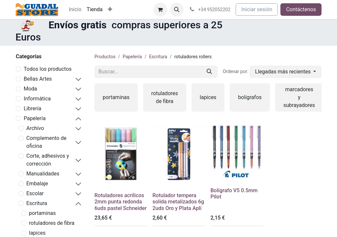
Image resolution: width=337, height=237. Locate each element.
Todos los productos (48, 69)
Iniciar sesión (256, 9)
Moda (30, 89)
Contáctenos (301, 9)
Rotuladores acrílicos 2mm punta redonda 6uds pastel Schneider (120, 201)
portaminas (42, 213)
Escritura (36, 203)
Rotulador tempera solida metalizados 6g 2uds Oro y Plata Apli (178, 201)
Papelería (35, 118)
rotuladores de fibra (51, 223)
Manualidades (42, 174)
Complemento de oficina (46, 142)
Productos (105, 56)
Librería (32, 108)
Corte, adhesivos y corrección (47, 160)
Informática (37, 98)
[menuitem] (75, 9)
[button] (177, 9)
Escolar (35, 193)
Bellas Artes (38, 79)
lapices (37, 233)
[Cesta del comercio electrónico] (160, 9)
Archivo (35, 128)
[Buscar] (209, 72)
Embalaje (37, 183)
